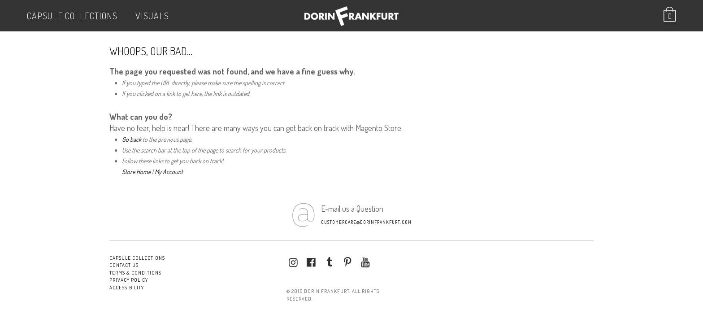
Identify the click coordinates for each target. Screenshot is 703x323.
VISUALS (152, 16)
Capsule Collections (72, 16)
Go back (131, 139)
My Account (169, 171)
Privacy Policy (128, 280)
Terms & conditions (135, 273)
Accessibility (126, 287)
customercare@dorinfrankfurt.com (366, 222)
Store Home (136, 171)
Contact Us (124, 265)
